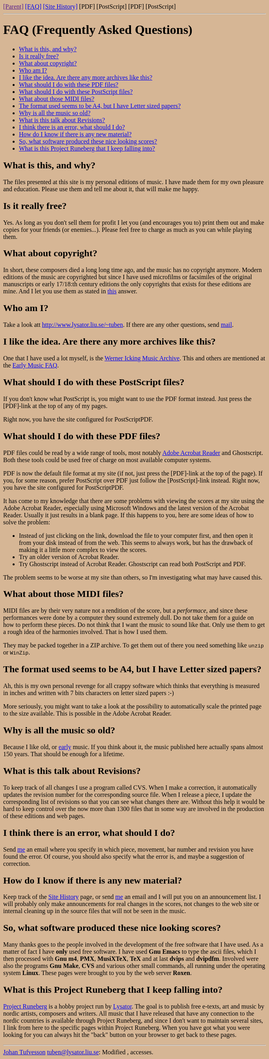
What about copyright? (48, 63)
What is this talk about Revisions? (62, 120)
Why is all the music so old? (54, 113)
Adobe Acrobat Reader (191, 452)
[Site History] (60, 6)
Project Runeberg (25, 1006)
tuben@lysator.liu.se (73, 1052)
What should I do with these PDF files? (68, 84)
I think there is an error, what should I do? (72, 127)
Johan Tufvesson (24, 1052)
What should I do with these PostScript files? (76, 91)
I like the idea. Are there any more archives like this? (85, 77)
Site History (64, 896)
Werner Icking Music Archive (142, 358)
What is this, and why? (48, 49)
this (111, 291)
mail (226, 324)
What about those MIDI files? (56, 98)
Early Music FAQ (35, 365)
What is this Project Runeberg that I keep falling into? (87, 148)
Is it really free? (39, 56)
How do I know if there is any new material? (75, 134)
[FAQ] (33, 6)
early (64, 747)
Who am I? (33, 70)
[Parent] (13, 6)
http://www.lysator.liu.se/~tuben (82, 324)
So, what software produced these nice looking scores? (88, 141)
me (21, 849)
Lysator (122, 1006)
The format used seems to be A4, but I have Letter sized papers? (100, 106)
